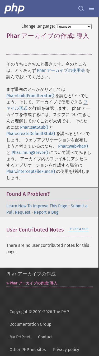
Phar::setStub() (34, 127)
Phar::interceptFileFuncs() (30, 171)
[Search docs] (81, 8)
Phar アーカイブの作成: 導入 (33, 283)
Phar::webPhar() (73, 146)
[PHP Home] (14, 8)
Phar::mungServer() (30, 152)
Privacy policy (66, 349)
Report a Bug (46, 212)
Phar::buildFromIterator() (30, 95)
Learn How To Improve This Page (36, 205)
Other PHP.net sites (28, 349)
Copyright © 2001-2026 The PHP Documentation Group (39, 318)
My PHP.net (20, 336)
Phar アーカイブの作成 (31, 274)
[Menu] (91, 8)
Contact (45, 336)
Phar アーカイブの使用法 (61, 70)
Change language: (38, 26)
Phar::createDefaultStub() (30, 133)
